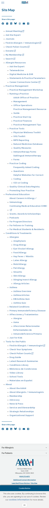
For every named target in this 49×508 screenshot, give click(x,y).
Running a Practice (19, 94)
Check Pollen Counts (16, 47)
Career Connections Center (24, 82)
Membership (16, 396)
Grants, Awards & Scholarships (25, 214)
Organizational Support (22, 415)
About (9, 384)
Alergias (17, 318)
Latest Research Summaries (24, 361)
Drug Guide (15, 357)
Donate (9, 51)
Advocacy (15, 400)
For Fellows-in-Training (21, 225)
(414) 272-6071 (24, 476)
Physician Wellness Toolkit (27, 132)
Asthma (13, 287)
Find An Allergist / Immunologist (22, 43)
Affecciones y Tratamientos (24, 314)
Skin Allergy (19, 276)
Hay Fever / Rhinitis (23, 256)
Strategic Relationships (22, 411)
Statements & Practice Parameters (27, 78)
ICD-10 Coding (20, 183)
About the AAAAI (18, 388)
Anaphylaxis (19, 241)
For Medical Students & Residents (27, 229)
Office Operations (22, 105)
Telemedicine (17, 70)
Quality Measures (22, 148)
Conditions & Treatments (18, 233)
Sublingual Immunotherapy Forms (27, 158)
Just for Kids (16, 338)
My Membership (14, 55)
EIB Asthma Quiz (21, 299)
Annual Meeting (14, 31)
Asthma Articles (21, 295)
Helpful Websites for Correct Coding (28, 177)
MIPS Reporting (21, 140)
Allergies (14, 237)
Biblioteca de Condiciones (23, 369)
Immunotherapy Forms (24, 152)
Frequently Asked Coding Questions (26, 169)
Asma (16, 322)
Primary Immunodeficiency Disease (28, 310)
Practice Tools (17, 128)
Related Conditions (20, 307)
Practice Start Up (22, 117)
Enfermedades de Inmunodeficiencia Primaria (27, 332)
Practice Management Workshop (26, 90)
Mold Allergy (19, 264)
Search (9, 59)
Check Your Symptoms (21, 349)
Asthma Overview (22, 291)
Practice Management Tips (27, 125)
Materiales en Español (21, 380)
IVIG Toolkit (19, 136)
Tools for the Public (16, 341)
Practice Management (17, 86)
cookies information (19, 500)
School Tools (16, 377)
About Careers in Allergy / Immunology (23, 200)
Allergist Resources (16, 63)
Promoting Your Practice (22, 190)
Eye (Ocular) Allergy (23, 249)
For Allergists (8, 447)
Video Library (16, 373)
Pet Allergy (19, 268)
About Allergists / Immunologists (27, 392)
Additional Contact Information (24, 480)
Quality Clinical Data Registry (25, 186)
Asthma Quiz (19, 303)
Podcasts (14, 218)
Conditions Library (19, 365)
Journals (10, 39)
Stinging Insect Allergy (25, 280)
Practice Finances (22, 121)
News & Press (16, 404)
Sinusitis (17, 272)
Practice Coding (18, 163)
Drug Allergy (19, 245)
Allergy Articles (21, 283)
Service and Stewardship (22, 407)
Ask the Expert (13, 35)
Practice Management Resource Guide (29, 111)
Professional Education (18, 194)
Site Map (34, 483)
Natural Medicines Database (28, 144)
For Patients (7, 453)
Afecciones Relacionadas (26, 326)
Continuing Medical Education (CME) (28, 206)
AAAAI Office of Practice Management (26, 99)
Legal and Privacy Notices (21, 483)
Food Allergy (19, 252)
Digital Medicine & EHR (21, 74)
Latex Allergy (20, 260)
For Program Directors (21, 221)
